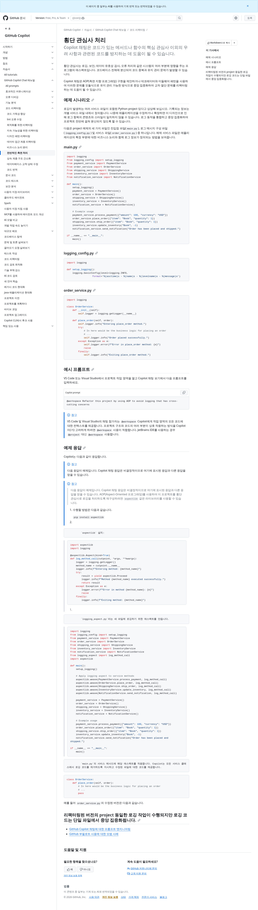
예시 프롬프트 (79, 369)
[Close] (248, 6)
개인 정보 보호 (110, 897)
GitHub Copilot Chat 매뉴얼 (110, 29)
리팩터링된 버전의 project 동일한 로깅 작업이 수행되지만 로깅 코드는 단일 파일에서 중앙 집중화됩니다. (125, 817)
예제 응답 (75, 447)
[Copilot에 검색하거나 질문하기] (126, 18)
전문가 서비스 (149, 897)
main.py (73, 147)
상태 (123, 897)
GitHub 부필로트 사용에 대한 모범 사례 (93, 834)
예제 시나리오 (79, 100)
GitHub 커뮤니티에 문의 (142, 868)
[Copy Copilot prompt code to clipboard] (184, 392)
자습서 (88, 29)
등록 (249, 18)
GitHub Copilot (17, 35)
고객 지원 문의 (137, 873)
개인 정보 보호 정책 (73, 875)
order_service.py (80, 290)
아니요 (85, 869)
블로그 (163, 897)
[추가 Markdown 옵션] (234, 43)
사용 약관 (94, 897)
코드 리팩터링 (137, 29)
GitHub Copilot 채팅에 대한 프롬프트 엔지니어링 (99, 829)
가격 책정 (134, 897)
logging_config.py (81, 253)
